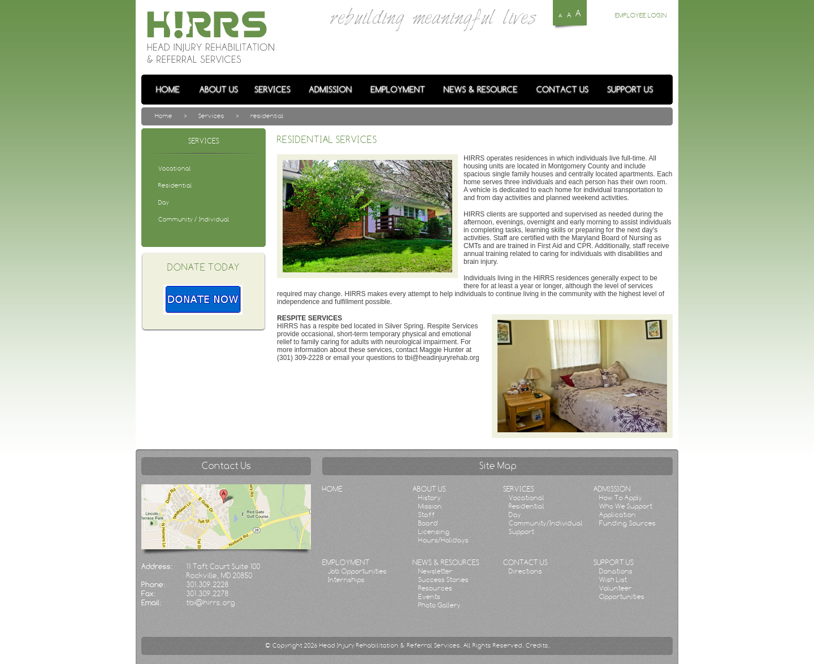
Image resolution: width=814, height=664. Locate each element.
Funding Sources (627, 523)
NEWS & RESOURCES (446, 562)
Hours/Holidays (443, 540)
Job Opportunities (357, 571)
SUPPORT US (614, 562)
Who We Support (625, 506)
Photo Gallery (439, 605)
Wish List (613, 579)
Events (429, 596)
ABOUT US (429, 488)
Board (428, 523)
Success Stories (443, 579)
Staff (426, 514)
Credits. (538, 645)
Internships (346, 579)
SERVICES (518, 488)
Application (617, 514)
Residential (526, 506)
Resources (435, 588)
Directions (525, 571)
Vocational (526, 497)
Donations (616, 571)
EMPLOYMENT (346, 562)
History (429, 497)
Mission (430, 506)
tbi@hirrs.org (211, 602)
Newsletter (435, 571)
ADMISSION (612, 488)
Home (163, 116)
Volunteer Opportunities (621, 592)
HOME (332, 488)
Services (211, 116)
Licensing (434, 531)
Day (515, 514)
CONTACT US (525, 562)
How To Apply (620, 497)
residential (267, 116)
